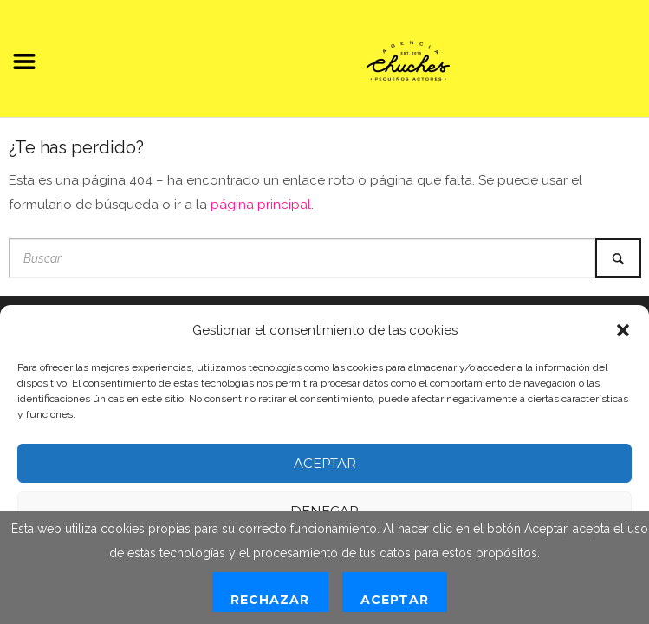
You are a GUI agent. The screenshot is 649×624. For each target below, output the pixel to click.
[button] (623, 330)
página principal (261, 204)
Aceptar (325, 463)
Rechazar (269, 600)
